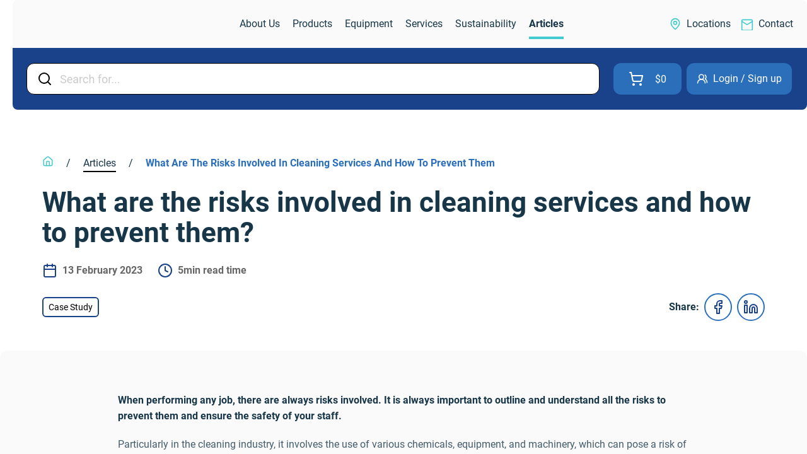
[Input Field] (325, 78)
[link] (79, 24)
